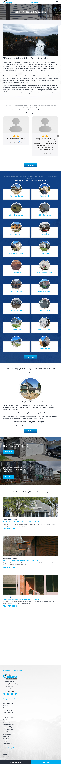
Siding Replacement (8, 695)
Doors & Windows (7, 726)
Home (4, 739)
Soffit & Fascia (7, 721)
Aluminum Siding (7, 714)
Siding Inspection (7, 697)
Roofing (5, 728)
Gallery (5, 751)
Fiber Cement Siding (8, 705)
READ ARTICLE (10, 516)
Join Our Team (7, 749)
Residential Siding (8, 716)
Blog (4, 753)
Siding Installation (8, 690)
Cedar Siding (6, 709)
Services (5, 742)
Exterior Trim (6, 724)
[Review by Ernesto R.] (16, 141)
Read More (8, 439)
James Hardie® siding (8, 712)
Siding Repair (6, 693)
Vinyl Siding (6, 702)
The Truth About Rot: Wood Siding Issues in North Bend (21, 548)
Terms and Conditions (9, 678)
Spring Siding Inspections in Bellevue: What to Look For (21, 586)
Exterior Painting (7, 731)
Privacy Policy (7, 676)
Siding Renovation (8, 700)
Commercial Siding (8, 719)
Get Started (33, 2)
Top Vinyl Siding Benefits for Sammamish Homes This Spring (23, 509)
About (4, 746)
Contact (5, 756)
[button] (3, 130)
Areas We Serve (7, 744)
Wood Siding (6, 707)
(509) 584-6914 (15, 762)
